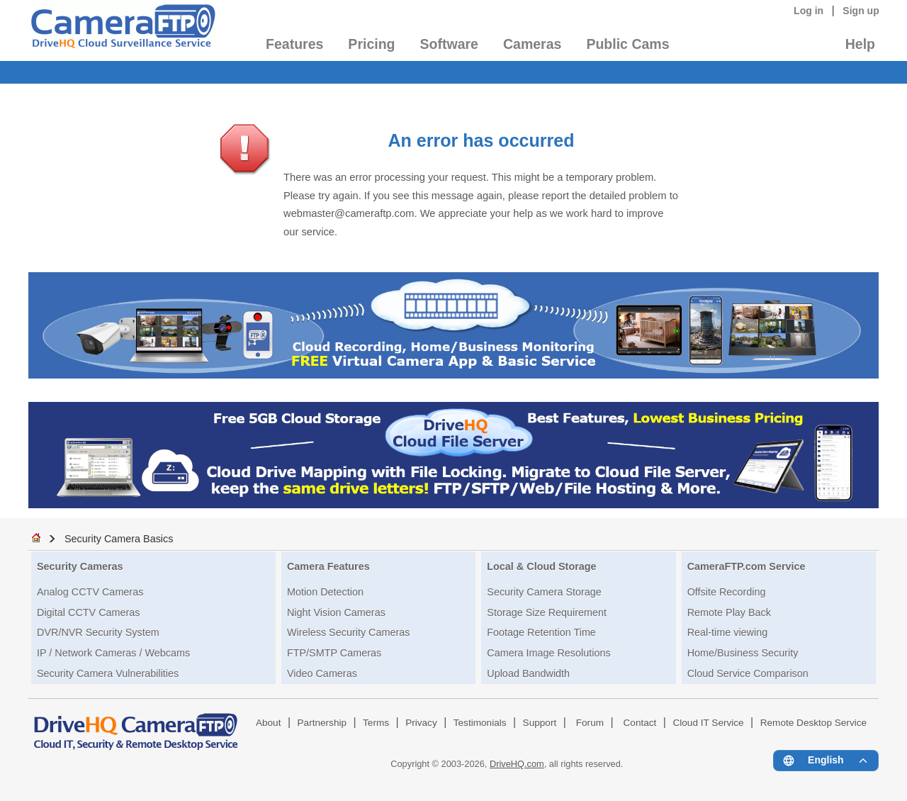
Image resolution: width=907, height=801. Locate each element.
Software (449, 44)
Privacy (421, 722)
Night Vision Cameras (336, 612)
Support (540, 722)
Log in (808, 10)
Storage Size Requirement (547, 612)
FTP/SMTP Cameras (334, 653)
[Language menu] (826, 760)
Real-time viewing (727, 632)
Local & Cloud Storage (541, 566)
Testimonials (480, 722)
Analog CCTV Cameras (90, 592)
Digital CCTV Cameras (88, 612)
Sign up (861, 10)
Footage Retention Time (541, 632)
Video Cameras (322, 673)
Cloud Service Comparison (748, 673)
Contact (640, 722)
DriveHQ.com (517, 763)
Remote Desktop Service (813, 722)
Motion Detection (325, 592)
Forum (590, 722)
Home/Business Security (743, 653)
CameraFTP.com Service (746, 566)
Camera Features (328, 566)
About (268, 722)
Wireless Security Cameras (348, 632)
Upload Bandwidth (528, 673)
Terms (376, 722)
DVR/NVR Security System (98, 632)
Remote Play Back (729, 612)
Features (294, 44)
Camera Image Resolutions (548, 653)
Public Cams (627, 44)
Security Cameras (80, 566)
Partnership (322, 722)
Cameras (532, 44)
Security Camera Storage (544, 592)
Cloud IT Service (707, 722)
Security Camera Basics (119, 538)
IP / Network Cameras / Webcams (113, 653)
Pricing (371, 44)
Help (860, 44)
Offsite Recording (726, 592)
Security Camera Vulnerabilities (108, 673)
